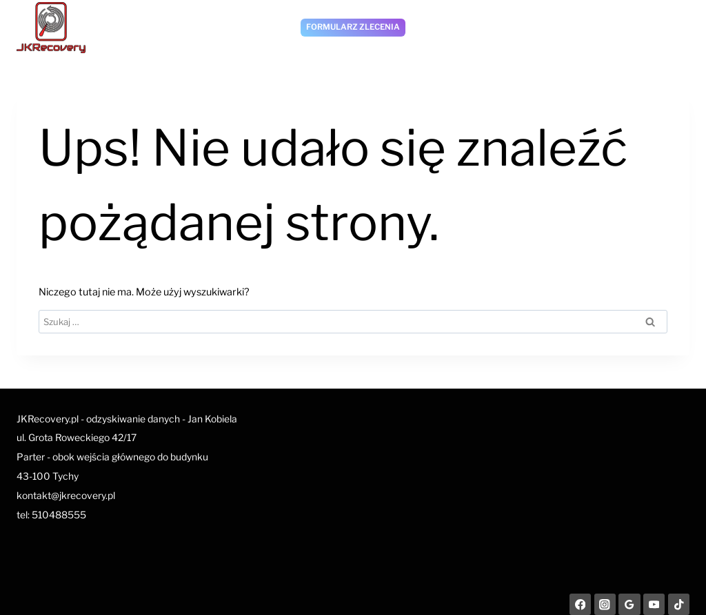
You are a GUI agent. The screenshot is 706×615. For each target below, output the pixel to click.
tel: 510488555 (51, 514)
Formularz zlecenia (353, 27)
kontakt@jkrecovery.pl (66, 495)
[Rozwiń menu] (674, 27)
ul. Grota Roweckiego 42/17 (77, 437)
